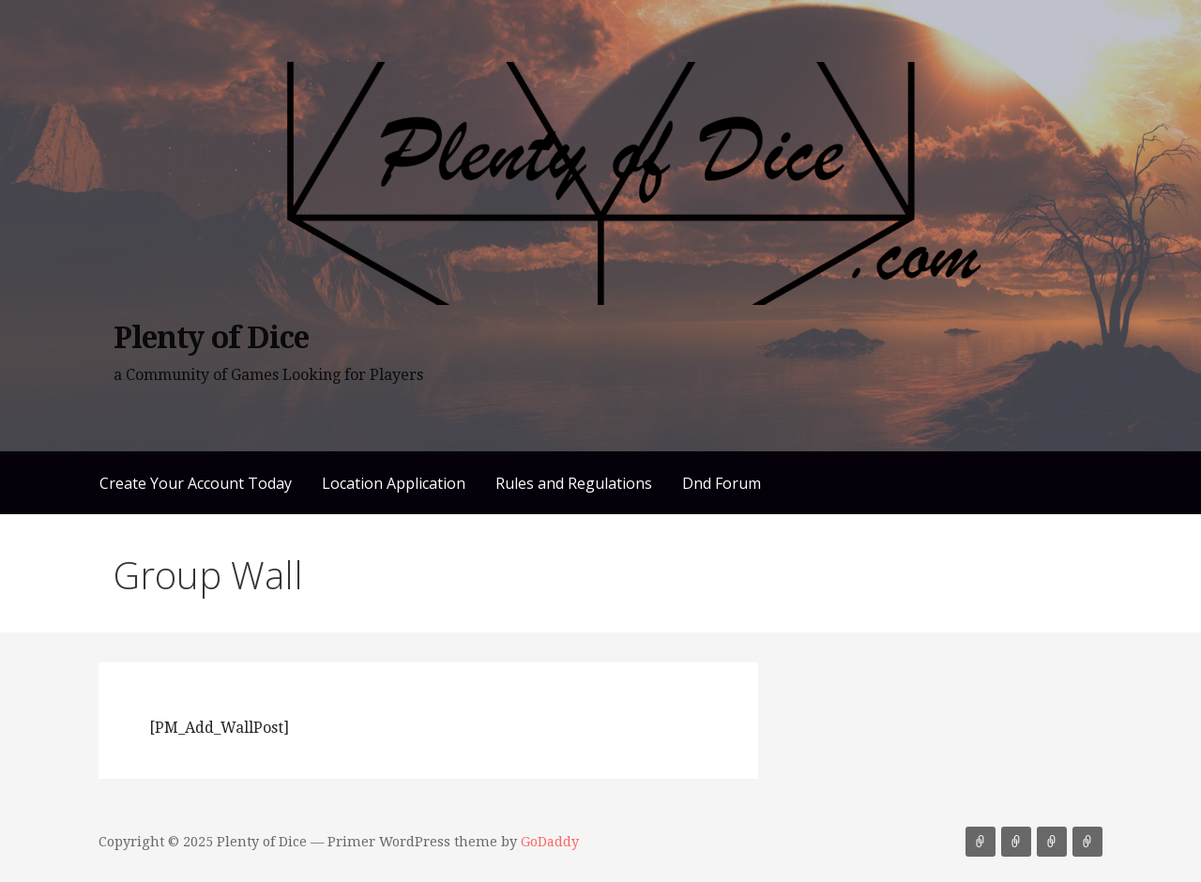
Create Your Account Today (195, 483)
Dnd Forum (721, 483)
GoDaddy (550, 841)
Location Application (393, 483)
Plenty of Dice (211, 338)
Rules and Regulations (573, 483)
